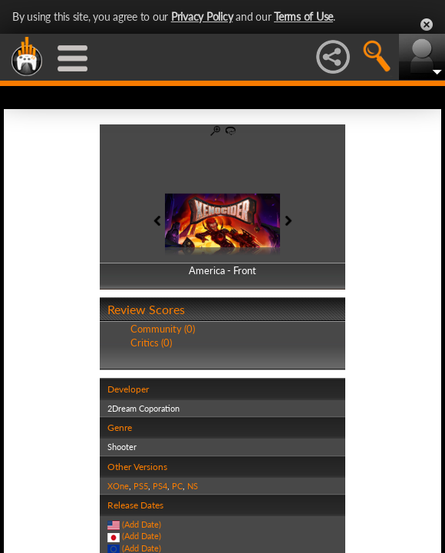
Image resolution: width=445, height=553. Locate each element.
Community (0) (162, 329)
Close (426, 24)
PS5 (141, 486)
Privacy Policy (202, 16)
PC (177, 486)
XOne (118, 486)
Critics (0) (151, 342)
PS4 (160, 486)
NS (192, 486)
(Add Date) (141, 524)
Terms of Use (303, 16)
